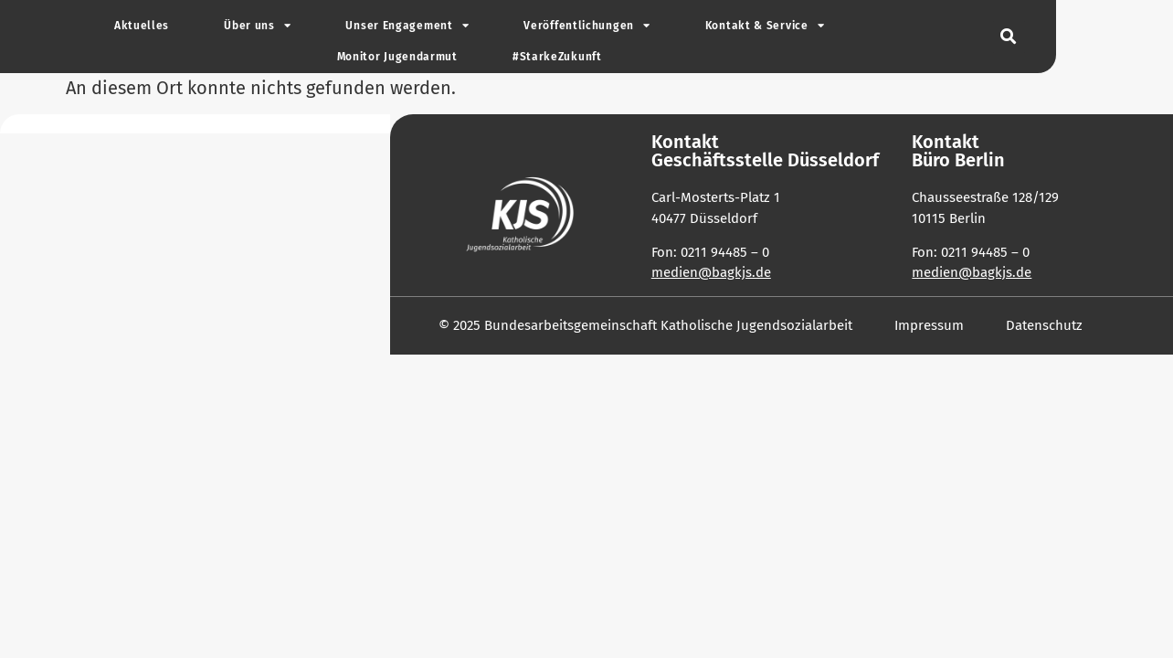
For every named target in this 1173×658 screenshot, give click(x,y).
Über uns (257, 25)
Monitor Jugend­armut (397, 56)
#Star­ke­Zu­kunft (557, 56)
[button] (1009, 37)
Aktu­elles (141, 25)
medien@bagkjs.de (711, 272)
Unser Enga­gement (407, 25)
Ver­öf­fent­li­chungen (586, 25)
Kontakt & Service (765, 25)
